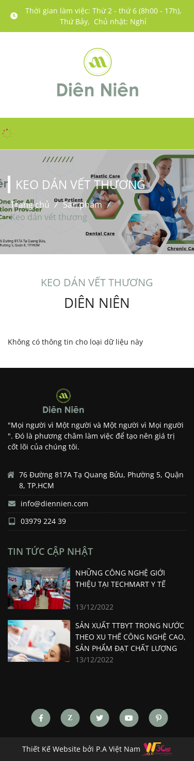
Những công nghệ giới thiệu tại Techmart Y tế (120, 578)
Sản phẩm (82, 204)
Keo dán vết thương (48, 217)
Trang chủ (30, 204)
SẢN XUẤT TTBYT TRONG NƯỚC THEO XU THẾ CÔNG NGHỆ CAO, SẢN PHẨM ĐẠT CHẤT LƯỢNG (130, 636)
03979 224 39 (43, 521)
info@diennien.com (54, 504)
